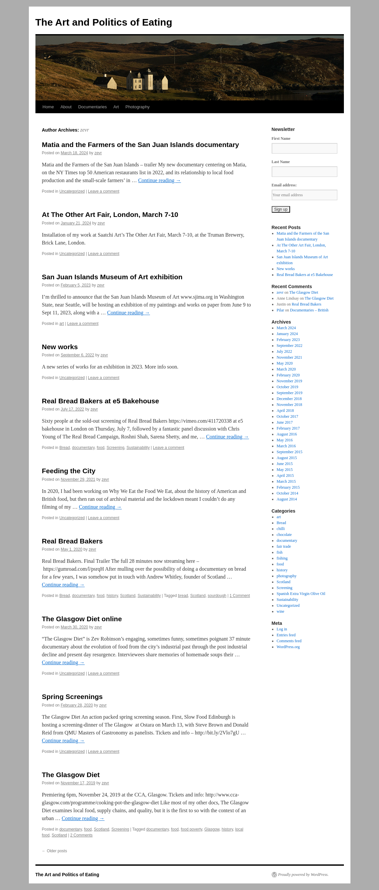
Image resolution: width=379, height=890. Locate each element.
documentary (83, 447)
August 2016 (287, 434)
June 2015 (285, 463)
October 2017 (287, 416)
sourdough (217, 595)
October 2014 (287, 493)
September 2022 (289, 345)
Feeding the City (68, 471)
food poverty (191, 829)
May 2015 (285, 469)
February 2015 (288, 487)
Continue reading (159, 180)
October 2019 (287, 387)
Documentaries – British (309, 310)
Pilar (280, 310)
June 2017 (285, 422)
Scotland (128, 595)
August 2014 (287, 499)
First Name (281, 138)
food (100, 447)
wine (280, 611)
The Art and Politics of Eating (103, 22)
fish (280, 552)
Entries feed (286, 635)
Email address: (284, 185)
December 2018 (289, 398)
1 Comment (240, 595)
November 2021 (289, 357)
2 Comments (81, 835)
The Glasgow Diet (71, 774)
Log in (282, 629)
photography (287, 576)
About (66, 106)
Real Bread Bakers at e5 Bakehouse (100, 401)
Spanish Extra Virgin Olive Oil (301, 593)
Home (48, 106)
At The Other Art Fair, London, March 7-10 (110, 214)
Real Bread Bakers (72, 541)
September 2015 (289, 452)
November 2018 (289, 404)
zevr (84, 130)
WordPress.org (288, 647)
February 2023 (288, 339)
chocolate (284, 534)
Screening (115, 447)
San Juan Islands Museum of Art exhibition (112, 277)
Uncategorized (72, 191)
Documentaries (92, 106)
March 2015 (286, 481)
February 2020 (288, 375)
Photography (137, 106)
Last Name (281, 161)
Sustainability (138, 447)
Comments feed (289, 641)
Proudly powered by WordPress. (303, 874)
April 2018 (285, 410)
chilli (281, 528)
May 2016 (285, 440)
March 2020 (286, 369)
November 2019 (289, 381)
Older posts (54, 851)
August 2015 (287, 458)
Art (116, 106)
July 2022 (284, 351)
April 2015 (285, 475)
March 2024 (286, 328)
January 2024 (287, 333)
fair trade (284, 546)
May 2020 (285, 363)
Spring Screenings (72, 696)
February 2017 (288, 428)
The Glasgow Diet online (82, 619)
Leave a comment (103, 191)
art (61, 323)
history (112, 595)
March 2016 (286, 446)
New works (60, 346)
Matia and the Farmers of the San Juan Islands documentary (140, 144)
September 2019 (289, 393)
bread (183, 595)
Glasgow (212, 829)
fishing (282, 558)
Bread (64, 447)
